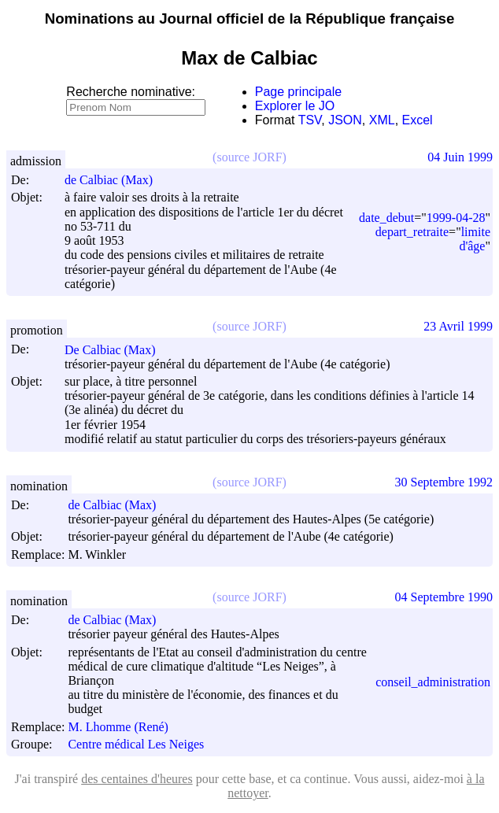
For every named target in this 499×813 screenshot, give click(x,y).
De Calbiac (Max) (117, 350)
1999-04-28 (456, 217)
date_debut (386, 217)
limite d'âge (474, 239)
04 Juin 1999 (460, 157)
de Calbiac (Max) (116, 180)
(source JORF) (249, 157)
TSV (310, 120)
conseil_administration (432, 682)
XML (382, 120)
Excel (417, 120)
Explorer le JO (295, 106)
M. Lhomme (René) (125, 727)
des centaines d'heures (137, 778)
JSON (345, 120)
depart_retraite (412, 231)
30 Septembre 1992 (444, 482)
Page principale (298, 91)
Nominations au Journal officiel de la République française (250, 18)
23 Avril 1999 (458, 326)
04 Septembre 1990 (444, 597)
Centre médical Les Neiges (136, 744)
